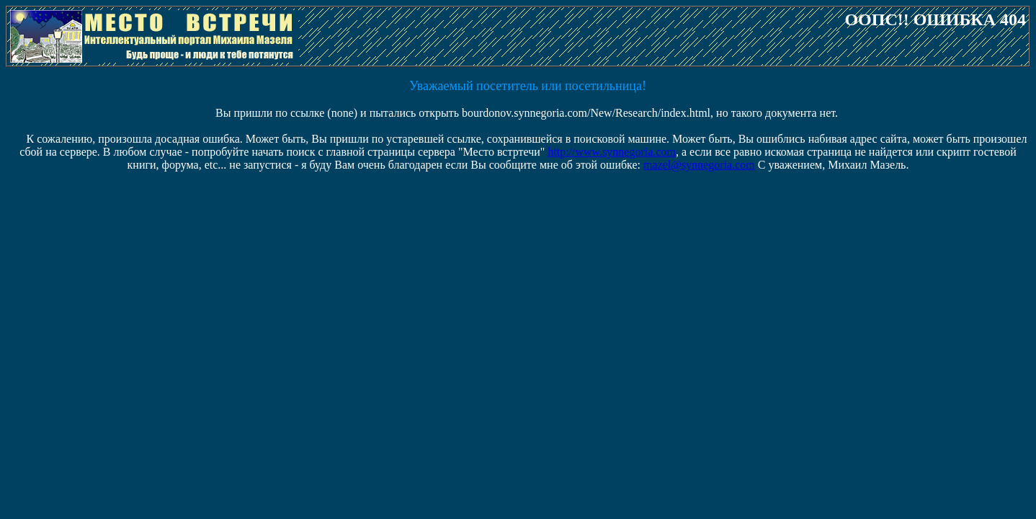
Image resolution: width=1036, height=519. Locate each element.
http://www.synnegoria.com (612, 152)
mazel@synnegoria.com (699, 165)
